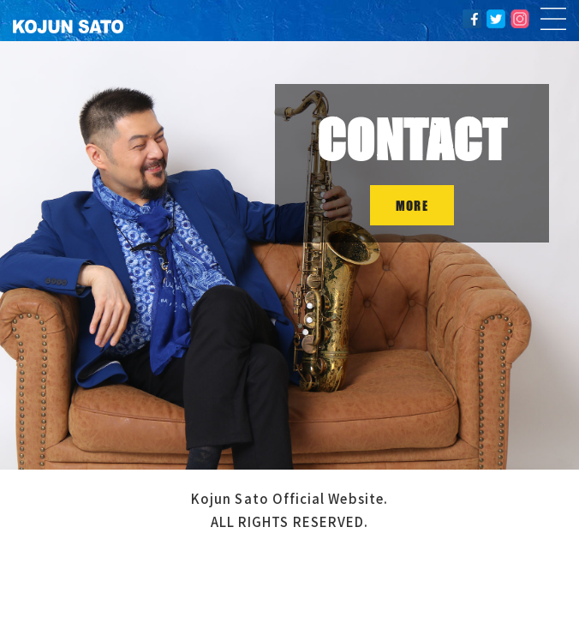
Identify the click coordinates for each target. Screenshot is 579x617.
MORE (411, 205)
